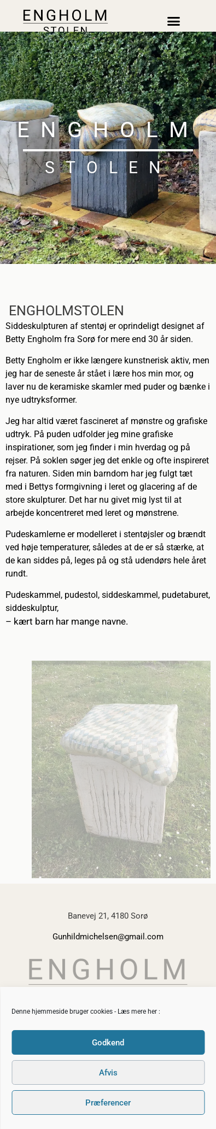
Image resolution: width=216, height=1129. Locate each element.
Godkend (108, 1043)
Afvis (108, 1073)
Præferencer (108, 1103)
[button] (174, 21)
